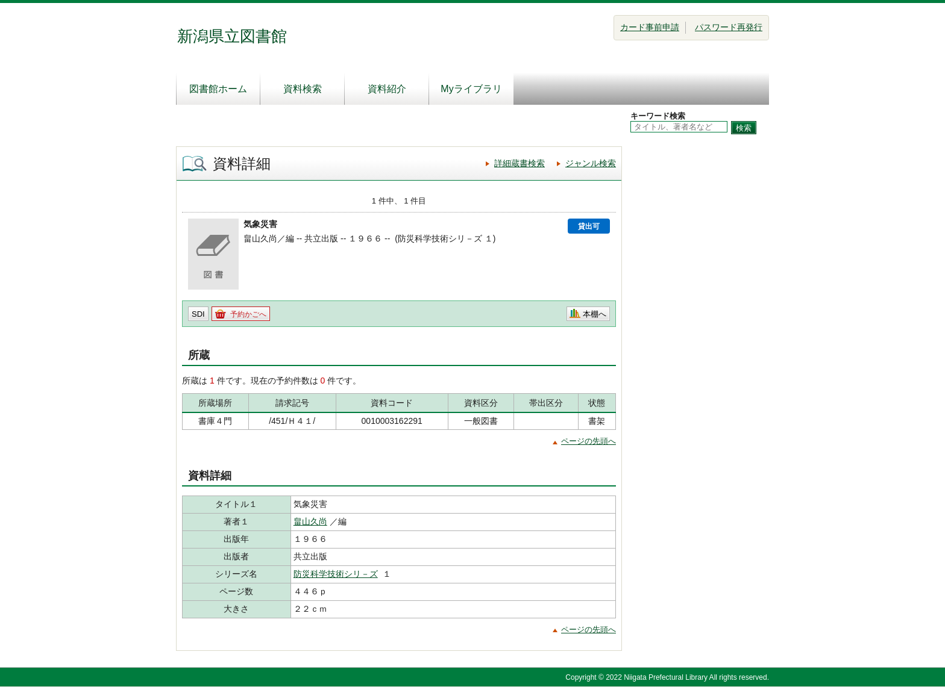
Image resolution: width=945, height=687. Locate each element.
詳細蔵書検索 (519, 163)
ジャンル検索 (590, 163)
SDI (198, 314)
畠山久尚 (310, 521)
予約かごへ (248, 314)
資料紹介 (387, 89)
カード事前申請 (649, 27)
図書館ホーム (218, 89)
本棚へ (594, 314)
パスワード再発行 (728, 27)
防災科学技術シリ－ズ (336, 574)
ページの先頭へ (588, 441)
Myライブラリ (471, 89)
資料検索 (302, 89)
